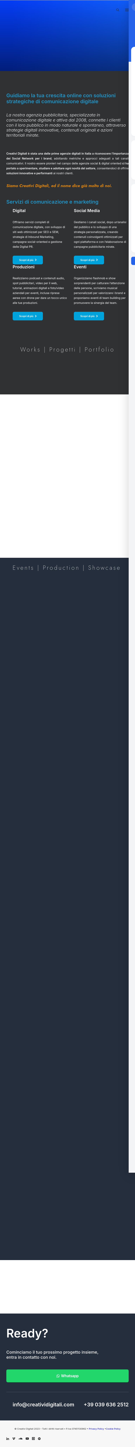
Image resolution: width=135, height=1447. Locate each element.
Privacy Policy (97, 1428)
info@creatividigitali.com (43, 1404)
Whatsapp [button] (67, 1376)
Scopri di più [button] (27, 259)
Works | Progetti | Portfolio (67, 349)
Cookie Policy (113, 1428)
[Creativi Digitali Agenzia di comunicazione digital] (67, 9)
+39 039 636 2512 (106, 1404)
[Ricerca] (116, 9)
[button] (127, 10)
